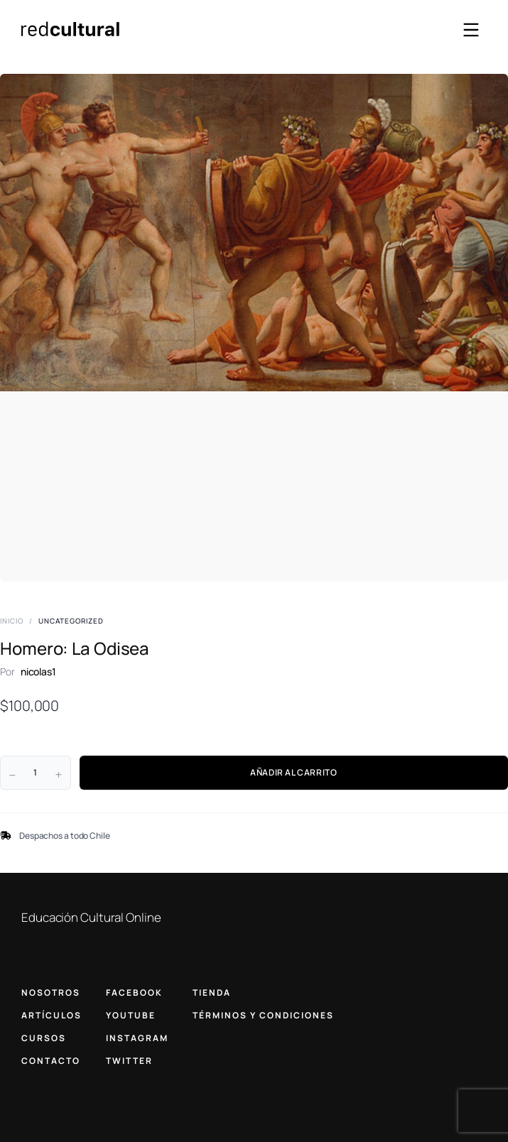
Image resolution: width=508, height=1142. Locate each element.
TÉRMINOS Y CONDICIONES (263, 1015)
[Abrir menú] (471, 29)
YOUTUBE (131, 1015)
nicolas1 (38, 671)
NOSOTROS (50, 992)
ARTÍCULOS (51, 1015)
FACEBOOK (134, 992)
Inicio (11, 621)
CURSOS (43, 1038)
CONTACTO (50, 1061)
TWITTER (129, 1061)
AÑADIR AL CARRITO (293, 772)
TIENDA (212, 992)
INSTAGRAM (137, 1038)
